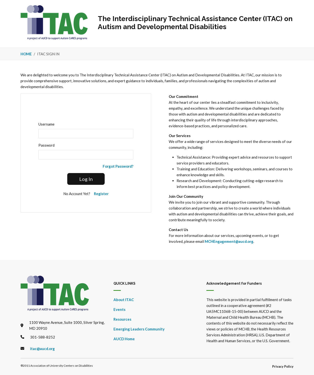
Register (101, 193)
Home (26, 54)
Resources (122, 319)
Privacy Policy (282, 366)
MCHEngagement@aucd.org (229, 241)
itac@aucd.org (42, 348)
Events (119, 309)
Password (46, 145)
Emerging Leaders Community (139, 329)
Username (46, 124)
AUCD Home (124, 339)
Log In (86, 179)
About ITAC (123, 299)
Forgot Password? (118, 166)
